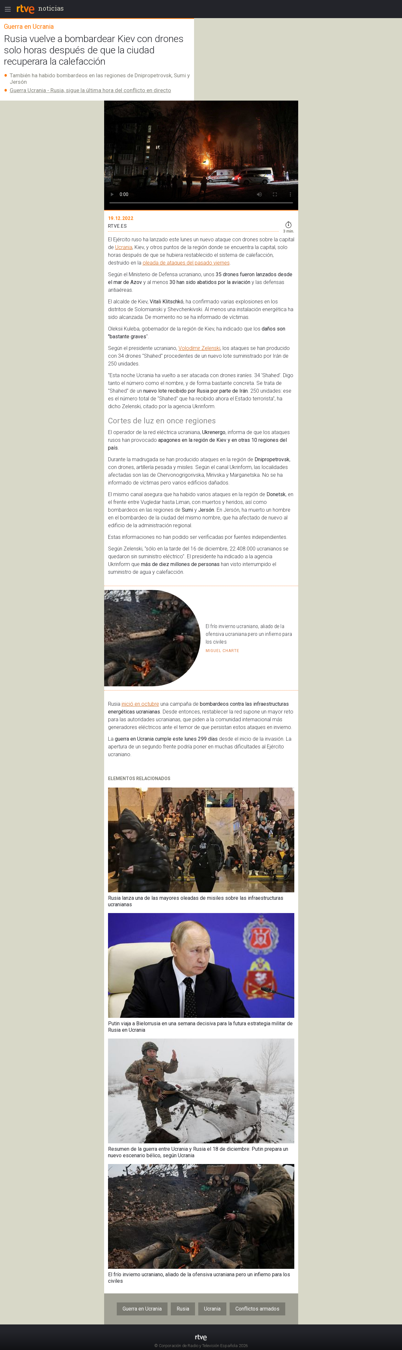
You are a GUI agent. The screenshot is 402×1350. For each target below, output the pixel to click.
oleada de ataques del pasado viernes (186, 263)
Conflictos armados (257, 1309)
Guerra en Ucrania (142, 1309)
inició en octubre (140, 704)
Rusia (183, 1309)
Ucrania (123, 247)
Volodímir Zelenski (199, 348)
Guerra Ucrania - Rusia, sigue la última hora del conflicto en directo (90, 90)
